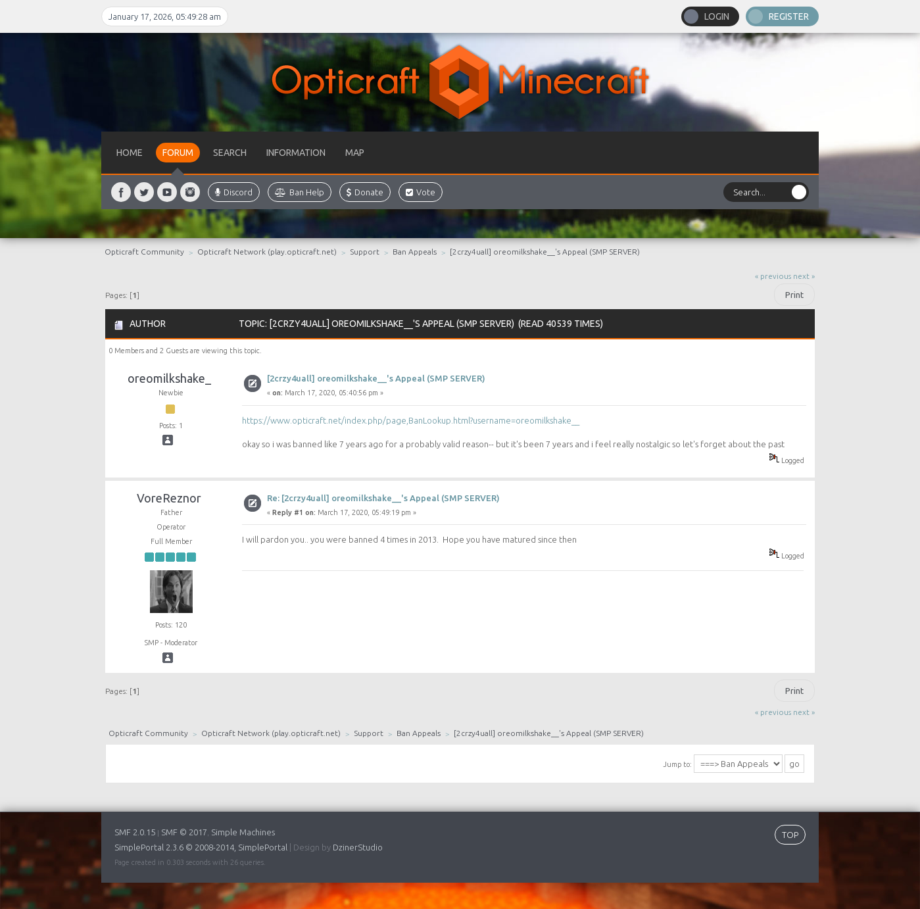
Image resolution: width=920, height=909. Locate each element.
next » (804, 276)
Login (716, 16)
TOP (790, 834)
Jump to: (677, 764)
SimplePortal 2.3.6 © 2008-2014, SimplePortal (200, 847)
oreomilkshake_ (169, 378)
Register (789, 16)
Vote (420, 192)
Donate (365, 192)
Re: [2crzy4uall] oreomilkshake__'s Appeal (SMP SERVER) (383, 498)
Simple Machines (243, 832)
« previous (773, 276)
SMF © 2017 (184, 832)
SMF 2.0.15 (134, 832)
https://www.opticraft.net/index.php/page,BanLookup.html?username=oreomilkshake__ (410, 420)
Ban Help (299, 192)
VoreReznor (169, 497)
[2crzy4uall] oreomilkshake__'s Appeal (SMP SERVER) (376, 378)
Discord (234, 192)
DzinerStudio (358, 847)
